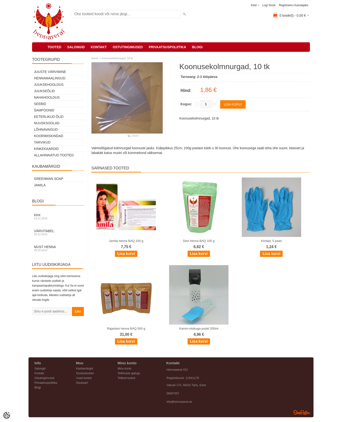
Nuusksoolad (46, 123)
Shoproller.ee (301, 412)
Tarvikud (42, 142)
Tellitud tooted (126, 378)
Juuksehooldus (48, 84)
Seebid (40, 104)
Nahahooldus (47, 97)
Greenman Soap (48, 179)
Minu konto (125, 368)
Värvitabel (58, 232)
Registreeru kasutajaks (293, 5)
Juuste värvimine (50, 72)
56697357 (172, 393)
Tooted (54, 47)
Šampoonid (44, 110)
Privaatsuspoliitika (167, 47)
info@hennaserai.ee (179, 401)
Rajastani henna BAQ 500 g (126, 328)
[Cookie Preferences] (6, 415)
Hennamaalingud (49, 78)
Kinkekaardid (46, 149)
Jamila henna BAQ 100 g (126, 241)
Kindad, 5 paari (271, 241)
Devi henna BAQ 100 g (198, 241)
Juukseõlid (44, 91)
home (94, 58)
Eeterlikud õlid (48, 117)
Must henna (58, 248)
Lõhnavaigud (46, 129)
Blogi (197, 47)
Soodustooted (85, 373)
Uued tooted (83, 378)
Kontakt (99, 47)
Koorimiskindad (48, 136)
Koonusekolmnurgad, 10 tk (117, 58)
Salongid (76, 47)
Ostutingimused (128, 47)
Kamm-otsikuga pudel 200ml (198, 328)
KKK (58, 216)
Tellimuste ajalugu (129, 373)
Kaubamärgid (84, 368)
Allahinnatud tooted (54, 155)
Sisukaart (82, 382)
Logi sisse (269, 5)
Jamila (40, 185)
